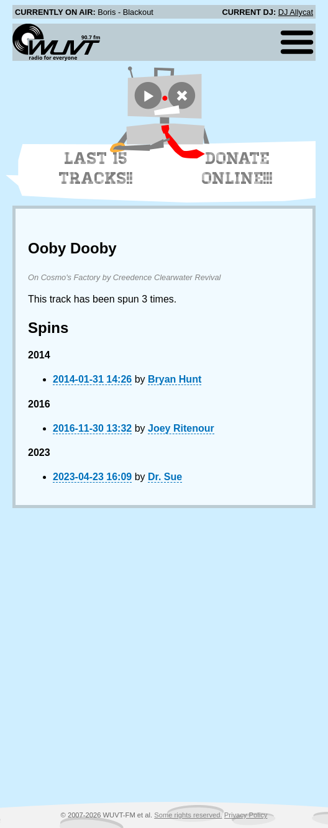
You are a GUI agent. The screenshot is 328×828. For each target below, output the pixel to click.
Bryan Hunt (174, 379)
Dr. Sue (165, 476)
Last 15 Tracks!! (96, 168)
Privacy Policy (246, 815)
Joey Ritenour (181, 428)
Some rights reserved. (188, 815)
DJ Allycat (295, 12)
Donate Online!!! (237, 168)
